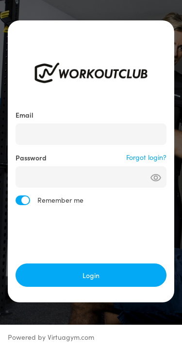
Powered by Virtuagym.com (51, 337)
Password (31, 157)
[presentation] (91, 234)
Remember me (60, 200)
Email (24, 115)
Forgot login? (146, 157)
